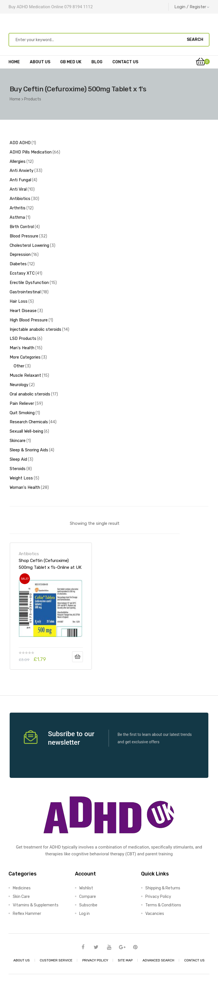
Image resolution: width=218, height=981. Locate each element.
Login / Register (191, 6)
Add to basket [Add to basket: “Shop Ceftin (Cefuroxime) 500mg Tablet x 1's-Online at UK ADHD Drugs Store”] (77, 639)
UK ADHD (106, 969)
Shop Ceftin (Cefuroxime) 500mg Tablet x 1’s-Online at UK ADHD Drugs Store (50, 546)
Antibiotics (29, 536)
